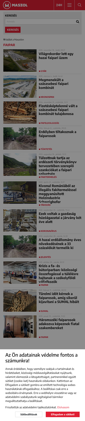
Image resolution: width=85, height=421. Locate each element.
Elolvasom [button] (63, 407)
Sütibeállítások (28, 414)
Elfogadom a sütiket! (62, 414)
